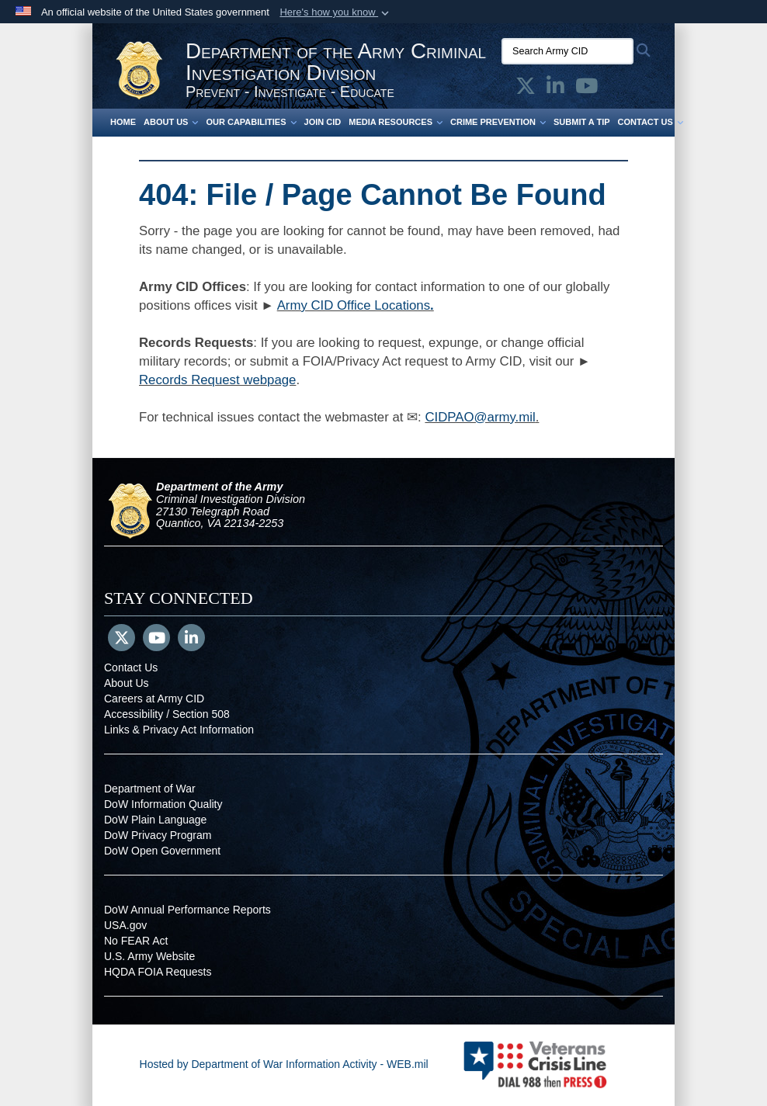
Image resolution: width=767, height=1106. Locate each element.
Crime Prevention (498, 122)
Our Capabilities (251, 122)
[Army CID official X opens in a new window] (525, 89)
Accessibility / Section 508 (167, 714)
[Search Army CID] (567, 51)
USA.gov (125, 925)
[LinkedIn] (191, 639)
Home (123, 122)
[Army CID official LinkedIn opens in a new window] (555, 89)
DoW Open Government (162, 850)
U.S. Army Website (149, 956)
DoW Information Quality (163, 804)
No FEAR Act (136, 940)
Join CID (323, 122)
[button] (335, 12)
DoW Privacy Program (157, 835)
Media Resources (395, 122)
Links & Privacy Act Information (179, 729)
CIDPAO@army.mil (480, 417)
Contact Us (650, 122)
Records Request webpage (217, 380)
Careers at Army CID (154, 698)
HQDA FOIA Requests (158, 972)
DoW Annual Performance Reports (187, 909)
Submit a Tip (582, 122)
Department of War (150, 788)
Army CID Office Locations (353, 305)
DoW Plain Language (155, 819)
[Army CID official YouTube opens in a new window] (586, 89)
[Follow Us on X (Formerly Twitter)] (121, 639)
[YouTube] (156, 639)
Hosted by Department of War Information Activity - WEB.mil (284, 1064)
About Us (171, 122)
